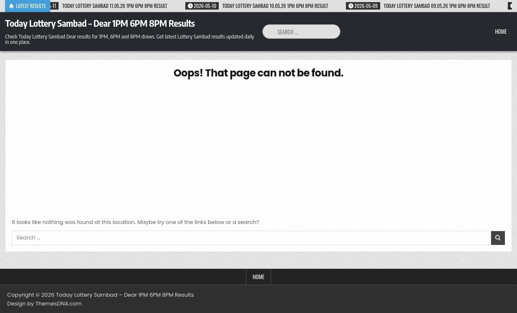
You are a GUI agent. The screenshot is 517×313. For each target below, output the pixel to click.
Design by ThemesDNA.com (44, 304)
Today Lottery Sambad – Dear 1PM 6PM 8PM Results (100, 23)
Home (501, 31)
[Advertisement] (258, 147)
